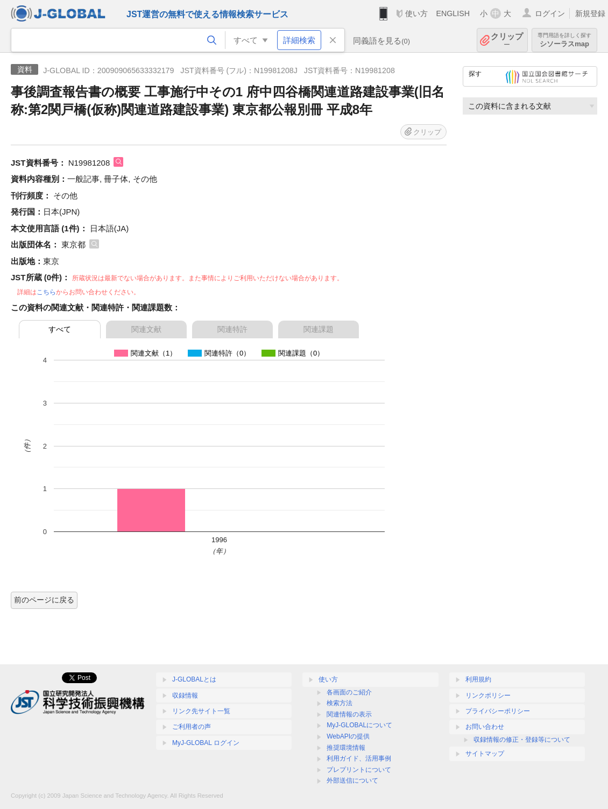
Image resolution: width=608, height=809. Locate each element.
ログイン (550, 13)
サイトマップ (484, 753)
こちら (46, 292)
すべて (59, 329)
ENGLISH (453, 13)
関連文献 (146, 329)
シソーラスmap (564, 40)
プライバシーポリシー (497, 711)
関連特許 (232, 329)
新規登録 (590, 13)
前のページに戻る (44, 599)
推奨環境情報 (346, 747)
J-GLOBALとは (194, 679)
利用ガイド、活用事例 (359, 758)
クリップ (507, 40)
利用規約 (478, 679)
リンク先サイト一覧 (201, 711)
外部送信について (352, 780)
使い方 (416, 13)
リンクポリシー (488, 695)
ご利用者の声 (191, 726)
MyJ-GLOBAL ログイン (205, 743)
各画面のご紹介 (349, 692)
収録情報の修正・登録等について (521, 739)
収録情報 (185, 695)
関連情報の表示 (349, 714)
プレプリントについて (359, 769)
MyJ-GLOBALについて (359, 725)
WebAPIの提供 (348, 736)
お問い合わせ (484, 726)
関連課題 (318, 329)
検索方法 (339, 703)
